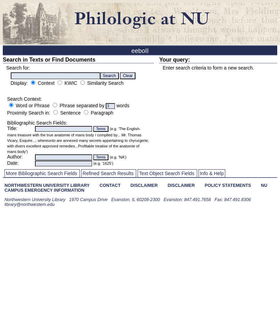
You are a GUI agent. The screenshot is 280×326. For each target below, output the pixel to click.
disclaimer (144, 185)
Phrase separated (79, 105)
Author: (15, 157)
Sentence (70, 113)
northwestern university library (47, 185)
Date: (13, 163)
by (102, 105)
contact (110, 185)
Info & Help (212, 173)
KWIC (70, 83)
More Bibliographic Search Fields (41, 173)
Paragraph (102, 113)
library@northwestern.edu (29, 204)
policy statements (228, 185)
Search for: (18, 68)
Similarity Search (105, 83)
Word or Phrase (33, 105)
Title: (12, 128)
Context (47, 83)
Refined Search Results (107, 173)
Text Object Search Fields (166, 173)
